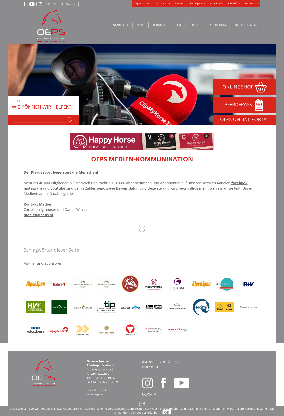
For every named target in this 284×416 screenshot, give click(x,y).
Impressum (150, 367)
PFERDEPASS (244, 105)
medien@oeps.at (38, 214)
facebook (239, 183)
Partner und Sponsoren (43, 263)
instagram (33, 188)
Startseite (121, 25)
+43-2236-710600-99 (106, 382)
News (141, 25)
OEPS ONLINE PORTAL (244, 119)
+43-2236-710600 (104, 378)
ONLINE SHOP (244, 87)
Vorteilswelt (216, 3)
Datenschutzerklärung (160, 362)
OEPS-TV (51, 4)
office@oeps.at (68, 4)
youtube (57, 188)
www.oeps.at (95, 394)
